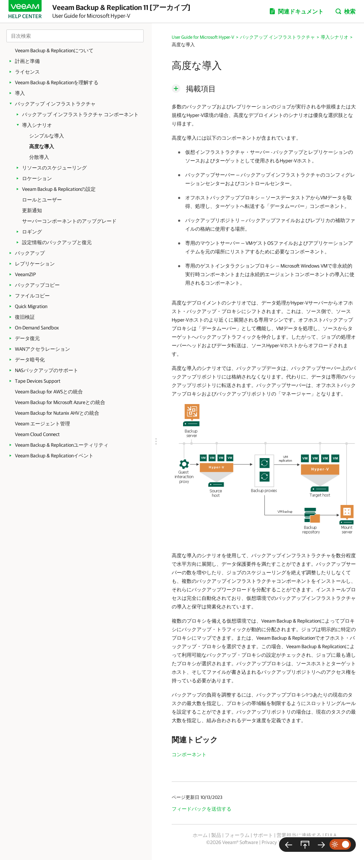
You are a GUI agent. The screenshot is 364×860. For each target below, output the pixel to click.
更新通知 (32, 210)
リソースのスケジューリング (54, 168)
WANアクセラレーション (42, 349)
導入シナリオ (37, 125)
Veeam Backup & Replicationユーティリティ (61, 445)
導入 (20, 93)
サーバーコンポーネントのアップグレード (69, 221)
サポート (263, 835)
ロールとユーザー (42, 200)
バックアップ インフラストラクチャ (55, 104)
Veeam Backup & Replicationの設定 (59, 189)
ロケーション (37, 178)
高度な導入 (41, 146)
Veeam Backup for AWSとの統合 (49, 391)
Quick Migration (31, 306)
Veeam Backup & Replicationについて (54, 50)
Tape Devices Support (37, 381)
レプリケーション (35, 264)
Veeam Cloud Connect (37, 434)
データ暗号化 (30, 359)
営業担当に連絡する (299, 835)
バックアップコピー (37, 285)
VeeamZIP (25, 274)
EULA (330, 835)
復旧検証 (25, 317)
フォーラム (237, 835)
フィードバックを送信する (201, 809)
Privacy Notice (276, 842)
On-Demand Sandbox (37, 327)
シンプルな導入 (46, 136)
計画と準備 (27, 61)
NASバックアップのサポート (46, 370)
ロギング (32, 232)
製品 (216, 835)
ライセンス (27, 72)
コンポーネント (189, 754)
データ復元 (27, 338)
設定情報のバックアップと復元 (57, 242)
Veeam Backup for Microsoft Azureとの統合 (60, 402)
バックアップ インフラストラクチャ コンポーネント (80, 114)
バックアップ (30, 253)
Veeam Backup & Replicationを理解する (56, 82)
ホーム (200, 835)
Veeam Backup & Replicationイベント (54, 455)
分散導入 (39, 157)
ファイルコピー (32, 296)
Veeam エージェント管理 (42, 423)
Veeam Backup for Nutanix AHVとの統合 (57, 413)
